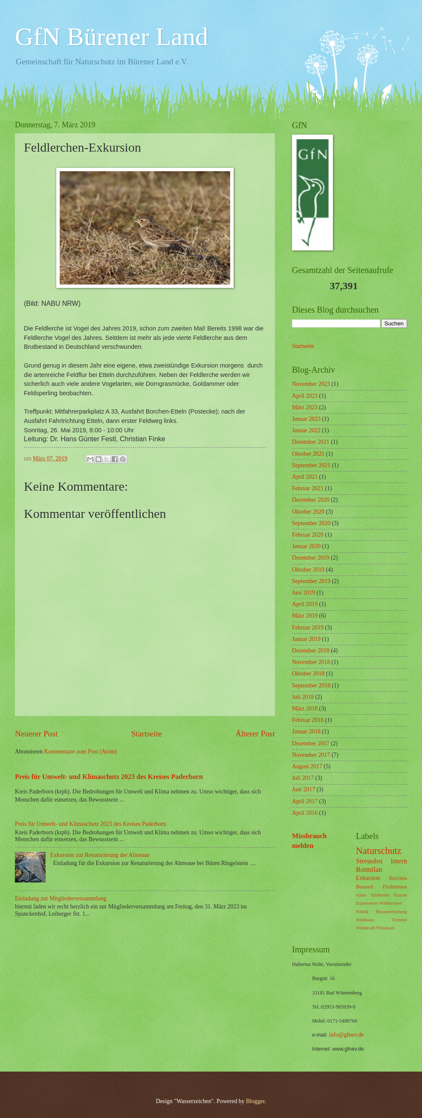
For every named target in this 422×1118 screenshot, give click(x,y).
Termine (399, 919)
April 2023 (305, 396)
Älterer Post (255, 733)
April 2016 (305, 813)
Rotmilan (369, 869)
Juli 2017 (303, 778)
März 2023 (305, 407)
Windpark (385, 927)
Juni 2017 (303, 789)
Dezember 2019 (311, 558)
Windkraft (365, 927)
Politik (362, 911)
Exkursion (368, 878)
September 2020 (311, 523)
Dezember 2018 (311, 650)
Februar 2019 (308, 627)
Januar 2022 (306, 430)
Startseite (146, 733)
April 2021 (305, 477)
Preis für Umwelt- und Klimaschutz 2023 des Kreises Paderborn (109, 776)
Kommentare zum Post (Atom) (80, 751)
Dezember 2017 (311, 743)
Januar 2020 (306, 546)
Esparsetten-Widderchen (379, 902)
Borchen (398, 878)
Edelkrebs (380, 894)
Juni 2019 (303, 592)
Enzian (400, 894)
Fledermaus (394, 887)
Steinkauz (365, 919)
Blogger (255, 1101)
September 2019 (311, 581)
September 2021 (311, 465)
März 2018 (305, 708)
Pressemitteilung (391, 911)
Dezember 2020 (311, 500)
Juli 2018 (303, 697)
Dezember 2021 (311, 442)
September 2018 (311, 685)
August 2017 (307, 766)
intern (398, 861)
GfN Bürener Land (111, 37)
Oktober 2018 (308, 673)
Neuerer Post (36, 733)
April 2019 (305, 604)
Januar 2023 (306, 419)
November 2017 (311, 755)
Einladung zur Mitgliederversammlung (61, 898)
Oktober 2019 (308, 569)
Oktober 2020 (308, 512)
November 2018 (311, 662)
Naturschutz (379, 850)
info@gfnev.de (346, 1035)
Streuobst (369, 861)
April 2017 (305, 801)
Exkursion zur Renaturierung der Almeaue (100, 855)
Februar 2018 (308, 720)
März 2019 (305, 615)
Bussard (364, 887)
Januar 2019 (306, 639)
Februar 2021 (308, 488)
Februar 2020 (308, 535)
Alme (361, 894)
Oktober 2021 (308, 454)
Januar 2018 (306, 731)
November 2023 (311, 384)
